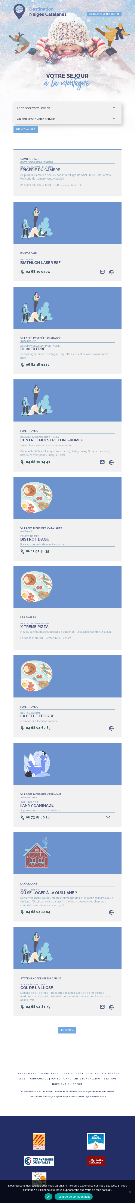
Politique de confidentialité (73, 1196)
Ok (48, 1196)
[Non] (130, 1192)
